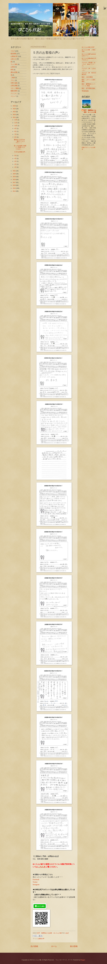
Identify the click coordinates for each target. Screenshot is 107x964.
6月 (15, 137)
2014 (14, 191)
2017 (14, 182)
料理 (12, 69)
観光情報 (13, 53)
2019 (14, 176)
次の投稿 (34, 946)
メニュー (13, 96)
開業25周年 (14, 91)
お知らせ (13, 59)
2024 (14, 111)
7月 (15, 134)
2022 (14, 117)
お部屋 (13, 67)
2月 (15, 164)
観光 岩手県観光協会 (88, 88)
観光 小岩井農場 (87, 77)
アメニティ (14, 93)
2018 (14, 179)
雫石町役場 (85, 91)
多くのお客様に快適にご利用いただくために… (20, 147)
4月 (15, 158)
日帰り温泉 (14, 83)
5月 (15, 155)
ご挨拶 (13, 77)
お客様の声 (41, 938)
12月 (16, 120)
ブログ (13, 51)
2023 (14, 114)
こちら (41, 867)
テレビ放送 (14, 64)
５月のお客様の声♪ (19, 152)
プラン (13, 80)
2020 (14, 174)
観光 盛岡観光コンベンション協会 (88, 84)
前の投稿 (74, 946)
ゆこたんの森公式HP (88, 47)
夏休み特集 (14, 72)
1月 (15, 167)
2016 (14, 185)
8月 (15, 131)
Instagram (36, 884)
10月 (16, 125)
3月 (15, 161)
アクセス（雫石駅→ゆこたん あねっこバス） (88, 64)
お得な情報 (14, 85)
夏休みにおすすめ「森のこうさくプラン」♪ (19, 141)
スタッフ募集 (15, 88)
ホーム (54, 946)
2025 (14, 108)
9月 (15, 128)
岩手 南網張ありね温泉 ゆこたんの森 (90, 111)
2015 (14, 188)
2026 (14, 106)
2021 (14, 171)
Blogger (82, 960)
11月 (16, 122)
